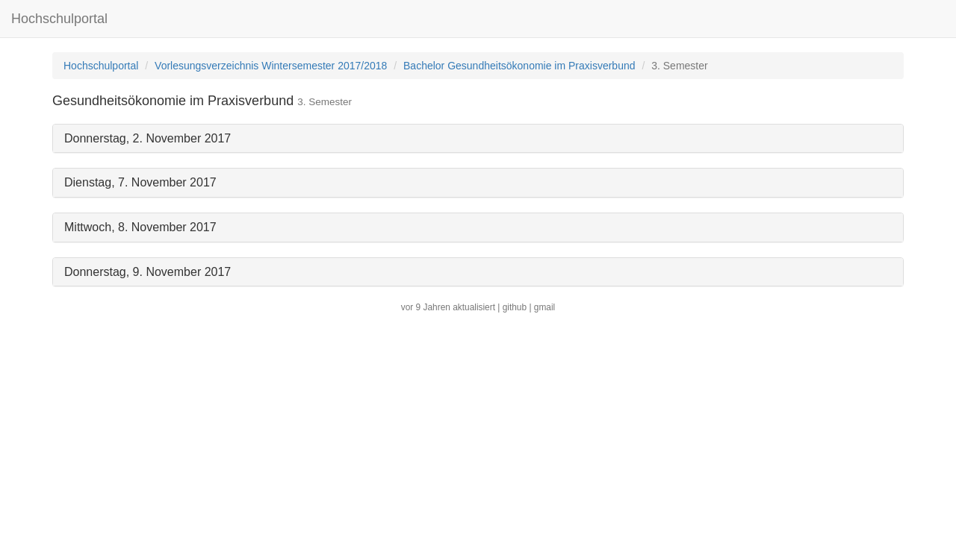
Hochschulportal (59, 18)
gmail (544, 307)
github (515, 307)
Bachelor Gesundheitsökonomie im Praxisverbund (519, 66)
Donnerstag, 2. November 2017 (147, 138)
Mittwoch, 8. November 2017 (140, 227)
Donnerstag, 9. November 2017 (147, 272)
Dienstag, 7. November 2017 (140, 182)
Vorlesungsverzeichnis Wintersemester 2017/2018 (271, 66)
